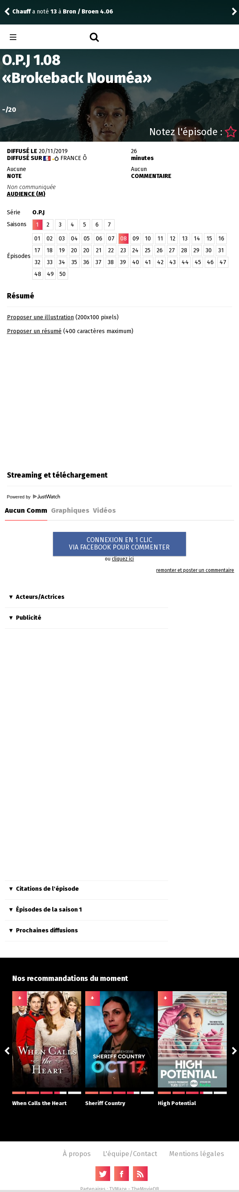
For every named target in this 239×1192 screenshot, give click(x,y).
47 (222, 262)
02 (49, 238)
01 (37, 238)
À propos (77, 1154)
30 (209, 250)
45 (198, 262)
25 (147, 250)
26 (160, 250)
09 (136, 238)
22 (111, 250)
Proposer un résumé (34, 331)
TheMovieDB (145, 1189)
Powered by (33, 496)
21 (99, 250)
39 (123, 262)
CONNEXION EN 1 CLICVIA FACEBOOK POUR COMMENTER (119, 543)
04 (74, 238)
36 (86, 262)
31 (221, 250)
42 (160, 262)
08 (123, 238)
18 (49, 250)
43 (172, 262)
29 (196, 250)
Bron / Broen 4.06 (88, 11)
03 (62, 238)
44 (185, 262)
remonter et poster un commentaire (195, 570)
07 (111, 238)
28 (184, 250)
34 (62, 262)
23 (123, 250)
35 (74, 262)
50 (63, 274)
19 (62, 250)
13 (185, 238)
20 (74, 250)
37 (98, 262)
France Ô (73, 158)
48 (37, 274)
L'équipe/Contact (130, 1154)
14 (197, 238)
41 (148, 262)
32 (37, 262)
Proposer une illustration (40, 317)
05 (87, 238)
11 (160, 238)
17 (37, 250)
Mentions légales (196, 1154)
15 (209, 238)
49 (50, 274)
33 (50, 262)
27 (172, 250)
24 (135, 250)
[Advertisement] (75, 400)
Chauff (21, 11)
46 (210, 262)
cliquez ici (123, 559)
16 (221, 238)
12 (172, 238)
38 (111, 262)
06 (99, 238)
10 (148, 238)
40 (135, 262)
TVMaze (118, 1189)
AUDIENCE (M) (26, 194)
